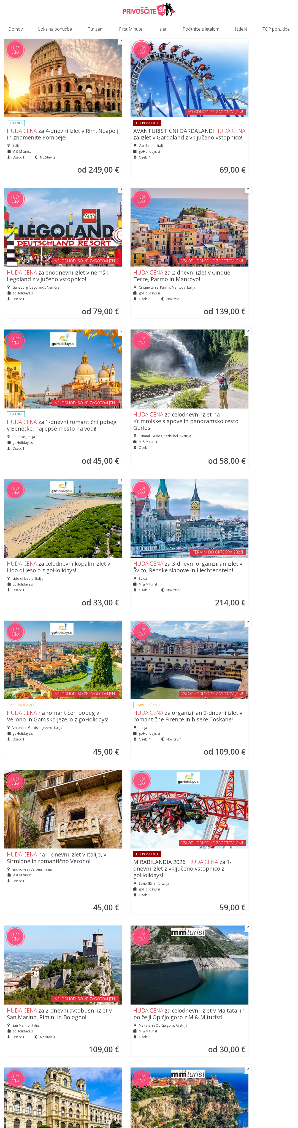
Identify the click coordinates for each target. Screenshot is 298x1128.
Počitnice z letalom (201, 29)
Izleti (162, 29)
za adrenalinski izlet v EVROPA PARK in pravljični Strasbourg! (36, 620)
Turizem (96, 29)
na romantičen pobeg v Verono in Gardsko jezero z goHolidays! (34, 370)
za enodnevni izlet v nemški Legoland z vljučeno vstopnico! (182, 97)
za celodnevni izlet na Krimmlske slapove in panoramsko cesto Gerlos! (110, 233)
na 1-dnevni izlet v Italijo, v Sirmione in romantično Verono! (184, 362)
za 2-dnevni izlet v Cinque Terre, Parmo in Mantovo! (258, 97)
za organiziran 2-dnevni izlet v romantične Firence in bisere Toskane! (110, 373)
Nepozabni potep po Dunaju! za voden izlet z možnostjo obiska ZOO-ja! (184, 499)
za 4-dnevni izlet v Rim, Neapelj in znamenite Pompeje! (35, 104)
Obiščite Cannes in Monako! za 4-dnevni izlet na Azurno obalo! (259, 495)
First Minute (130, 29)
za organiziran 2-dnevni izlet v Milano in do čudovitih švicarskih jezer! (110, 624)
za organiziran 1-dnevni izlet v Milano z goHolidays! (259, 620)
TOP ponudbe (276, 29)
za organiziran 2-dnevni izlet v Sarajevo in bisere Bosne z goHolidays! (110, 757)
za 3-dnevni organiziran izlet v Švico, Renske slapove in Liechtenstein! (257, 233)
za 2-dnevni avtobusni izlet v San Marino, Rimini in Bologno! (37, 495)
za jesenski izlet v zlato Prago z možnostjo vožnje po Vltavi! (257, 746)
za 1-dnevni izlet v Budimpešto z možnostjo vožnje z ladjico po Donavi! (33, 749)
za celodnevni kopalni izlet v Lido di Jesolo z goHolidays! (184, 229)
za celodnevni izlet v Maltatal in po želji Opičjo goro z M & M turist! (109, 499)
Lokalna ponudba (55, 29)
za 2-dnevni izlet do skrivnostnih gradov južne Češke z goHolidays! (183, 749)
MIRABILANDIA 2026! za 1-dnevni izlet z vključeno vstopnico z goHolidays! (260, 373)
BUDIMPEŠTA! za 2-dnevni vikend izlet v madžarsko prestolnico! (183, 624)
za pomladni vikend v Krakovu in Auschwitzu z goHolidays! (32, 882)
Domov (15, 29)
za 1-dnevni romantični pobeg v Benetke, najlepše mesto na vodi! (32, 240)
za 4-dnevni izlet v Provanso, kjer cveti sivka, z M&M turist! (108, 878)
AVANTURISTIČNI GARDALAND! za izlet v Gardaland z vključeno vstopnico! (111, 108)
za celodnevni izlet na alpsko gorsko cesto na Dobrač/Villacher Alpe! (183, 882)
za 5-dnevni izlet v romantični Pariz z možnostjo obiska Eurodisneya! (255, 889)
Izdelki (241, 29)
